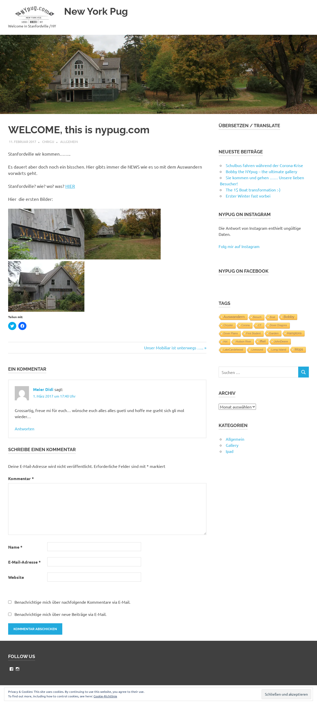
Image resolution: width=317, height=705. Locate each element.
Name (15, 547)
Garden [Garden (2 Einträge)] (274, 333)
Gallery (232, 445)
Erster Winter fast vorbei (248, 195)
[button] (33, 14)
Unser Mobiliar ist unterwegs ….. (173, 347)
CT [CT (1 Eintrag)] (259, 325)
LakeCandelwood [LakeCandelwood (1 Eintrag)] (233, 349)
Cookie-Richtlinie (105, 696)
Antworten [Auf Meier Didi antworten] (24, 428)
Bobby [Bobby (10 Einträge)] (288, 317)
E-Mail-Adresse (24, 562)
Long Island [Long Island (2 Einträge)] (278, 349)
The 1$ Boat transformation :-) (253, 189)
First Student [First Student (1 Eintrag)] (253, 333)
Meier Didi (43, 389)
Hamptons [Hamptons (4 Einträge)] (294, 333)
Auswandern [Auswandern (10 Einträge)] (234, 317)
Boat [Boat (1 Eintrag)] (272, 317)
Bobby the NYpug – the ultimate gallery (261, 171)
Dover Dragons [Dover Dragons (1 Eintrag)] (278, 325)
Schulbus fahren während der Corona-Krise (264, 165)
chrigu (48, 141)
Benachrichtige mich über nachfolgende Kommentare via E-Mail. (72, 601)
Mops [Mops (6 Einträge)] (299, 349)
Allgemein (69, 141)
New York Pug (96, 11)
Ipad (229, 451)
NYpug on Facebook (243, 271)
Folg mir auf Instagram (239, 246)
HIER (70, 186)
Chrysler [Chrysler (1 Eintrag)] (228, 325)
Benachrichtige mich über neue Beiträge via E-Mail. (60, 614)
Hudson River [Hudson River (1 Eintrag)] (243, 341)
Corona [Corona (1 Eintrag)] (245, 325)
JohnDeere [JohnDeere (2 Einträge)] (281, 341)
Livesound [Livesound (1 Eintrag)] (257, 349)
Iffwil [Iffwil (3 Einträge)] (263, 341)
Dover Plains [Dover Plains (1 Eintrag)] (230, 333)
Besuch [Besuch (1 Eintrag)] (257, 317)
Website (16, 577)
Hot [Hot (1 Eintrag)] (225, 341)
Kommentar (21, 478)
